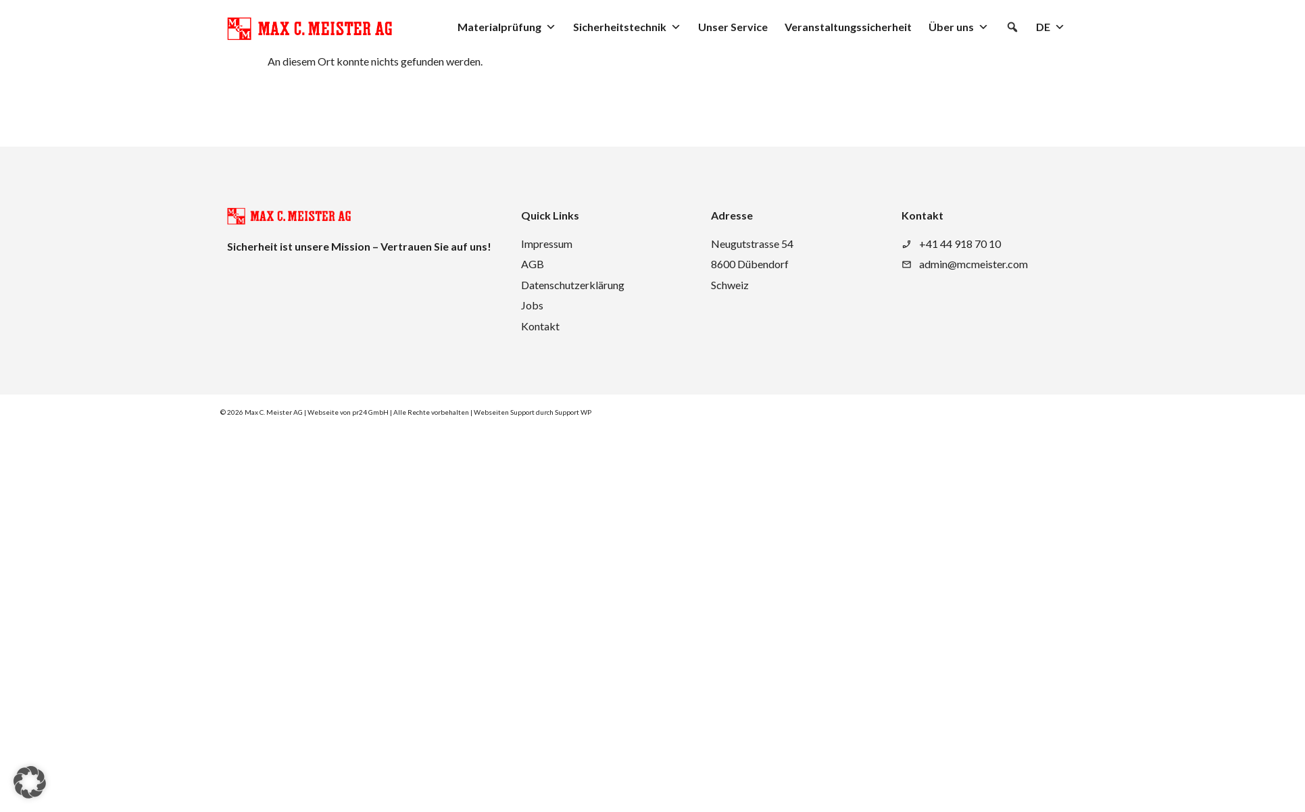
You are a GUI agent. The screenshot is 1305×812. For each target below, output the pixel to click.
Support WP (573, 412)
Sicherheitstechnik (627, 27)
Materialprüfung (507, 27)
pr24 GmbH (370, 412)
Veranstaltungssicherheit (848, 26)
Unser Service (733, 26)
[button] (1012, 27)
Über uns (959, 27)
